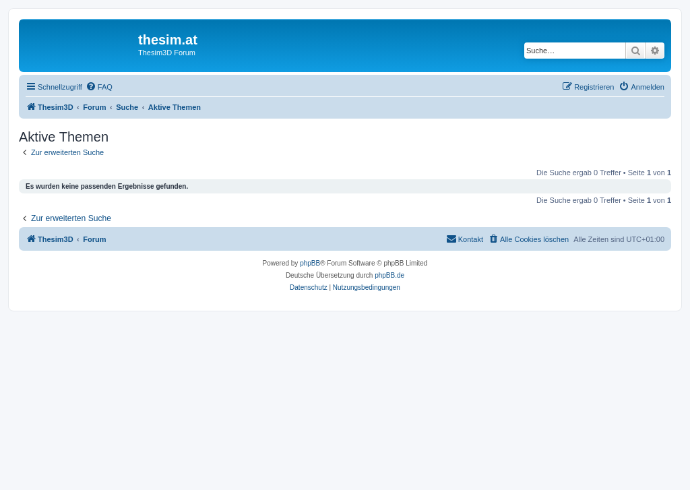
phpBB (310, 263)
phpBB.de (389, 275)
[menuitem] (99, 87)
